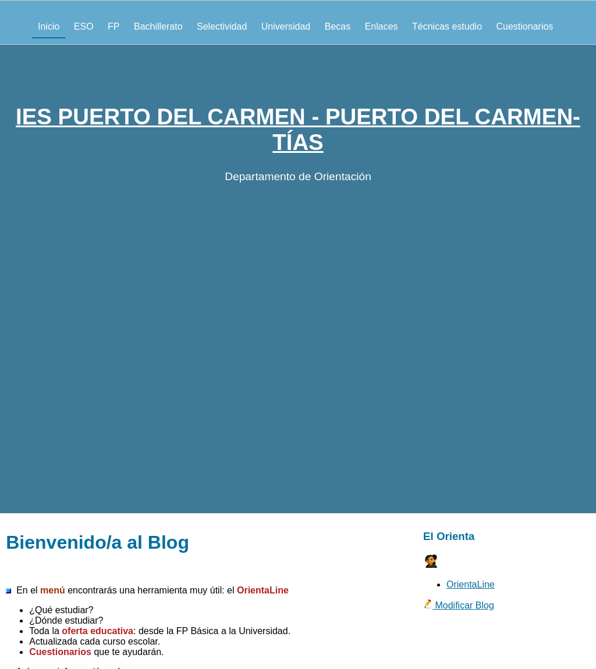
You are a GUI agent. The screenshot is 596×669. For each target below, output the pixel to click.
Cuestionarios (525, 26)
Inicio (48, 26)
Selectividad (222, 26)
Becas (337, 26)
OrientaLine (470, 584)
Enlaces (381, 26)
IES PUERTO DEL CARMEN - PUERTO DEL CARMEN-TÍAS (298, 129)
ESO (84, 26)
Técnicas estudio (447, 26)
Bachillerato (158, 26)
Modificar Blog (458, 605)
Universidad (285, 26)
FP (113, 26)
